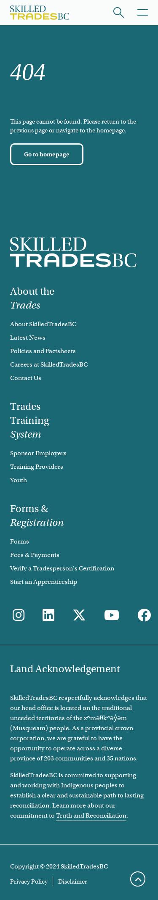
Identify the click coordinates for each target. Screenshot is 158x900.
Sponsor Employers (38, 453)
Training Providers (36, 466)
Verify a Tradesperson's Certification (62, 568)
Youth (18, 480)
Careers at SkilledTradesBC (49, 364)
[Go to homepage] (46, 154)
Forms (19, 541)
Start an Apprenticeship (43, 582)
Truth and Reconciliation (91, 815)
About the (32, 298)
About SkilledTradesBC (43, 324)
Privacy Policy (29, 881)
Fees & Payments (34, 555)
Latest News (28, 337)
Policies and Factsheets (43, 351)
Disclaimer (72, 881)
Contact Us (25, 378)
